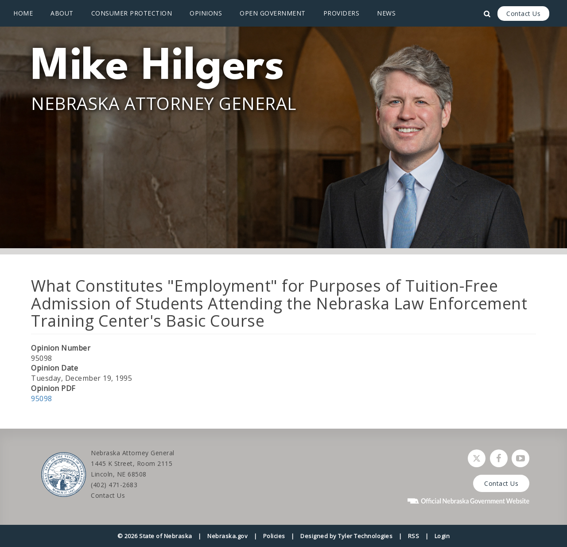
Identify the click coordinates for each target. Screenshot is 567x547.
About (62, 13)
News (386, 13)
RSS (413, 536)
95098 (41, 398)
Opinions (206, 13)
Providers (341, 13)
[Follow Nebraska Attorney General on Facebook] (499, 458)
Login (442, 536)
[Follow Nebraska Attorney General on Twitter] (476, 458)
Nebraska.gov (227, 536)
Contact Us (523, 13)
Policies (274, 536)
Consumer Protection (131, 13)
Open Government (273, 13)
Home (23, 13)
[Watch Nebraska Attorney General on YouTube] (520, 458)
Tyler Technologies (365, 536)
